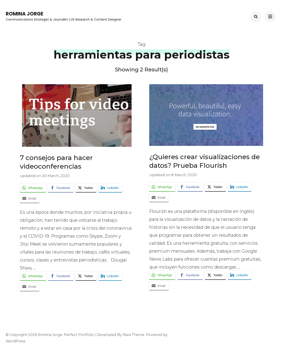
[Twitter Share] (86, 188)
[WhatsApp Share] (33, 188)
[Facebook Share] (60, 188)
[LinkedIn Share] (110, 188)
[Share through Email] (29, 198)
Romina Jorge (24, 13)
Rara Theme (133, 335)
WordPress (15, 341)
